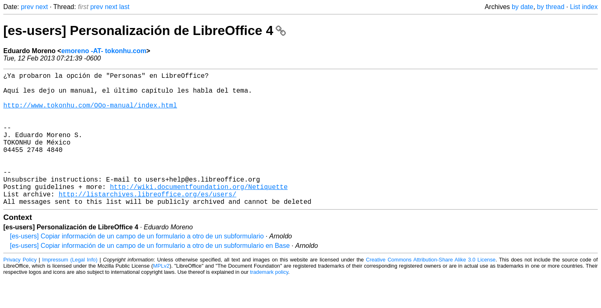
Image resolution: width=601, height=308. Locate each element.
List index (584, 6)
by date (522, 6)
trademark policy (269, 302)
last (124, 6)
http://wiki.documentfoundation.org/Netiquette (199, 212)
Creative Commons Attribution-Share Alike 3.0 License (430, 289)
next (41, 6)
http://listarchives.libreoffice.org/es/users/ (147, 221)
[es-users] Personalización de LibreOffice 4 (144, 30)
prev (27, 6)
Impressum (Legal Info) (69, 289)
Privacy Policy (20, 289)
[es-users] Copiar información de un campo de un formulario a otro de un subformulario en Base (150, 275)
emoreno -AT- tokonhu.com (103, 50)
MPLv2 (161, 295)
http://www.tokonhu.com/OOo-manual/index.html (90, 113)
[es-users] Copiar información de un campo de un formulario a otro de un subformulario (137, 265)
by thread (550, 6)
